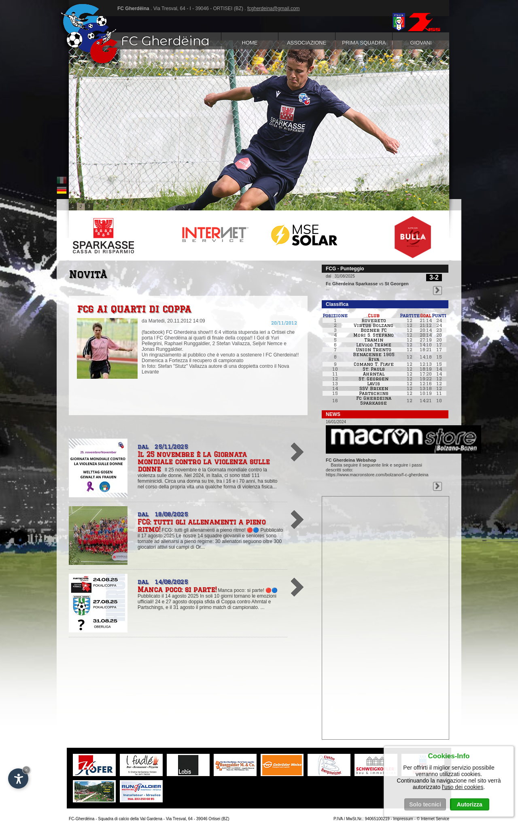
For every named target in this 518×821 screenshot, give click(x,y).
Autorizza (469, 804)
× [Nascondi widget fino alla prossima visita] (26, 770)
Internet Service (435, 819)
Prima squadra (363, 43)
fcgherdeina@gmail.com (273, 8)
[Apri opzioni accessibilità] (18, 778)
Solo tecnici (425, 804)
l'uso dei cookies (462, 787)
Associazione (306, 43)
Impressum (403, 819)
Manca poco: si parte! (177, 589)
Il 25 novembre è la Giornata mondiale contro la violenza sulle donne (204, 462)
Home (249, 43)
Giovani (421, 43)
